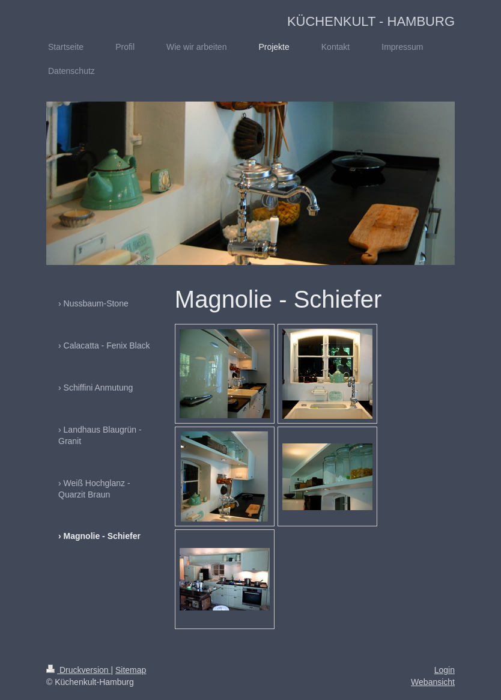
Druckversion (78, 670)
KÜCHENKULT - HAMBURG (371, 21)
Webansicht (433, 682)
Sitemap (130, 670)
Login (444, 670)
